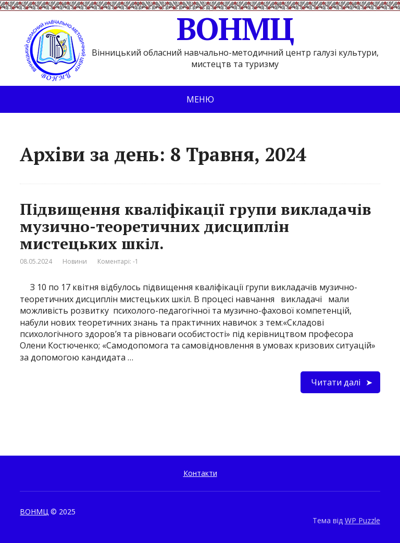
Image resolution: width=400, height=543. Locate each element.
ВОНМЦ (156, 29)
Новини (75, 261)
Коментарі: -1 (118, 261)
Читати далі (335, 382)
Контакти (200, 473)
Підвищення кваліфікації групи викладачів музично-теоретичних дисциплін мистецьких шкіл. (195, 226)
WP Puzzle (362, 520)
